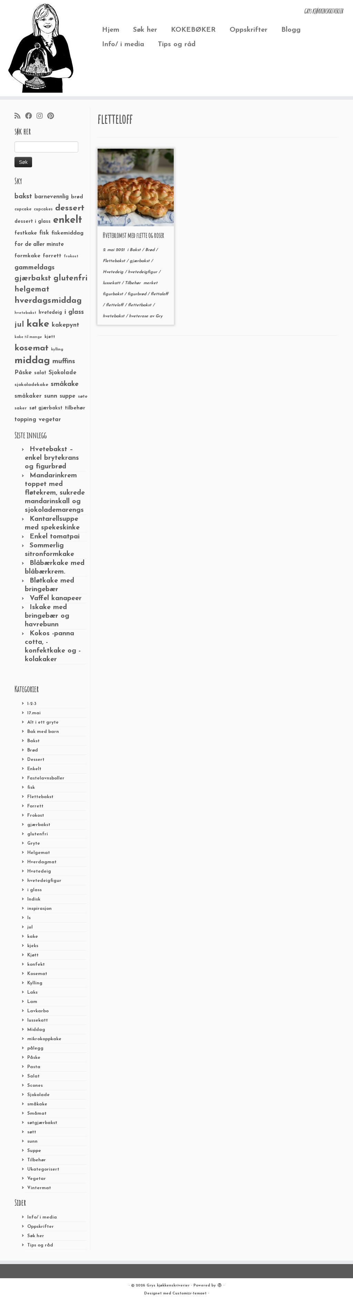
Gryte (33, 843)
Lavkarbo (38, 1011)
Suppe (34, 1151)
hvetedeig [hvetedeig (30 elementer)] (50, 312)
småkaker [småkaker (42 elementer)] (28, 396)
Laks (32, 992)
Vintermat (39, 1188)
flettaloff (159, 294)
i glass (34, 890)
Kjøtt (33, 955)
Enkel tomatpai (55, 536)
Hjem (110, 30)
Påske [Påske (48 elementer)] (23, 373)
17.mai (34, 713)
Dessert (35, 759)
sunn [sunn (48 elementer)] (50, 396)
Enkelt (34, 769)
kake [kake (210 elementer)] (38, 324)
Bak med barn (43, 731)
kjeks (32, 946)
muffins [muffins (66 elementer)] (63, 361)
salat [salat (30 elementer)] (40, 373)
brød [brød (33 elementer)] (77, 197)
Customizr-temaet (189, 1293)
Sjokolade (38, 1095)
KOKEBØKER (193, 30)
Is (29, 918)
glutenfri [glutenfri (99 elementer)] (70, 278)
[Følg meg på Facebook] (31, 116)
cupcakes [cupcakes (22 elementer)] (43, 209)
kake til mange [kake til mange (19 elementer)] (28, 337)
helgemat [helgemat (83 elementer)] (31, 289)
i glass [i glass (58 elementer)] (74, 312)
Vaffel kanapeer (56, 598)
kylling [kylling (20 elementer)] (57, 349)
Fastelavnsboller (45, 778)
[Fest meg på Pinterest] (52, 116)
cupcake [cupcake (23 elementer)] (22, 209)
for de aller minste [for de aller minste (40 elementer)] (39, 244)
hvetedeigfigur (44, 880)
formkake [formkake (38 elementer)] (27, 256)
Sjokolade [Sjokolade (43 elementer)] (63, 373)
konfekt (36, 964)
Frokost (35, 815)
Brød (32, 750)
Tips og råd (176, 44)
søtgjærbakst (42, 1123)
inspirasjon (39, 908)
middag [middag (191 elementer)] (32, 361)
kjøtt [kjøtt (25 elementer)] (49, 337)
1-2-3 (32, 704)
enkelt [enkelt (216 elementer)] (67, 220)
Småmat (37, 1113)
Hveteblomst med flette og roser (133, 235)
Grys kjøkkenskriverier (168, 1286)
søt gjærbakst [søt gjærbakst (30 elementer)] (45, 408)
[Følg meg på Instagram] (42, 116)
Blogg (291, 30)
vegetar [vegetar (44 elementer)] (50, 420)
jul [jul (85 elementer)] (19, 324)
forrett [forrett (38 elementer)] (52, 256)
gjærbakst (38, 825)
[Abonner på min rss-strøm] (19, 116)
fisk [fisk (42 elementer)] (44, 233)
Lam (32, 1002)
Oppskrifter (249, 30)
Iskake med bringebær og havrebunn (47, 616)
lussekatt (37, 1020)
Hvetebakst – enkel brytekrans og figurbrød (52, 458)
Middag (36, 1029)
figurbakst (113, 294)
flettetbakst (140, 305)
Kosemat (37, 974)
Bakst (33, 741)
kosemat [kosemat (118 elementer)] (31, 348)
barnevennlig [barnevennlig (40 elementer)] (51, 197)
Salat (33, 1076)
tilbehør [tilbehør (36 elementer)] (75, 408)
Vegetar (36, 1178)
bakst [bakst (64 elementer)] (23, 196)
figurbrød (138, 294)
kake (32, 936)
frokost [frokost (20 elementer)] (71, 256)
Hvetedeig (39, 871)
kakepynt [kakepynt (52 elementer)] (65, 325)
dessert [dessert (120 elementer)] (69, 208)
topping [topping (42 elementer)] (25, 420)
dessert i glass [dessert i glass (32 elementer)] (32, 221)
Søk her (145, 30)
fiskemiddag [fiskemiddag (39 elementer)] (67, 233)
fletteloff (115, 305)
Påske (33, 1057)
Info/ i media (123, 44)
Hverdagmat (42, 862)
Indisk (33, 899)
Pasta (33, 1067)
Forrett (35, 806)
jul (30, 927)
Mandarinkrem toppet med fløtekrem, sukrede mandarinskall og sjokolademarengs (55, 493)
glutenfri (37, 834)
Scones (35, 1085)
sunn (32, 1141)
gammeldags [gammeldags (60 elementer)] (34, 267)
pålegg (35, 1048)
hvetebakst (114, 316)
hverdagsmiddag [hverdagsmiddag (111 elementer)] (48, 301)
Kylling (34, 983)
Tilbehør (36, 1160)
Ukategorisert (43, 1169)
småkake (37, 1104)
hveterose (139, 316)
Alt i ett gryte (43, 722)
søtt (31, 1132)
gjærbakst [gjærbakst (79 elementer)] (32, 278)
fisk (31, 787)
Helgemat (38, 853)
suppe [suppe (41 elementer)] (67, 396)
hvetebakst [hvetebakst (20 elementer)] (25, 313)
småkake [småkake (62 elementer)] (65, 384)
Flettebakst (40, 797)
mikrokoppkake (44, 1039)
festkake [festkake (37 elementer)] (25, 233)
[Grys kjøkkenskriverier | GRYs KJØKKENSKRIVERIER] (41, 48)
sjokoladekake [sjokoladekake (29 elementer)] (31, 384)
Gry (158, 316)
